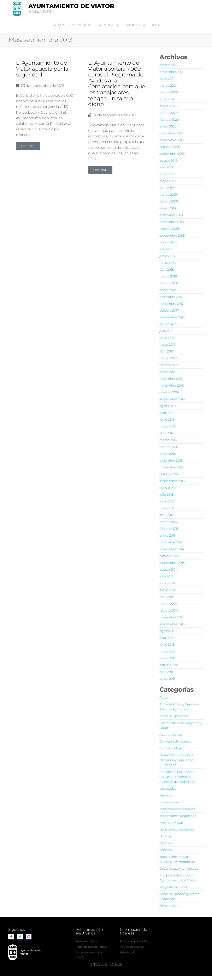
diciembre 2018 (171, 215)
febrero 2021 (168, 92)
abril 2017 (166, 351)
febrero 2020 (169, 119)
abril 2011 (166, 672)
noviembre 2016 (171, 385)
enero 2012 (167, 658)
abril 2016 (166, 433)
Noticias (165, 836)
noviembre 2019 (171, 140)
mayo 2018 (167, 263)
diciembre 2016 (171, 379)
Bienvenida (80, 24)
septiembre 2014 (172, 563)
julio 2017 (166, 331)
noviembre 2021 (171, 72)
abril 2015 (166, 515)
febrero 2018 (168, 283)
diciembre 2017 (171, 297)
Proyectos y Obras (173, 887)
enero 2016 (167, 454)
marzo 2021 (168, 85)
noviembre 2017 (171, 304)
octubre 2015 (169, 474)
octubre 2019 (169, 147)
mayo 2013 (167, 651)
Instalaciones (169, 802)
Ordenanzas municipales (178, 868)
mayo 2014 (167, 590)
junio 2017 (167, 338)
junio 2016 (167, 419)
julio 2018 (166, 249)
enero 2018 (167, 290)
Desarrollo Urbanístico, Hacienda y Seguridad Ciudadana (176, 760)
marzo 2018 (168, 276)
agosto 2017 (168, 324)
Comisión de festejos (175, 741)
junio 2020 (167, 99)
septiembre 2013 (171, 624)
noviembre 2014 (171, 549)
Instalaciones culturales (177, 809)
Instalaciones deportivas (177, 816)
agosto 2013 (168, 631)
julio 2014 (166, 576)
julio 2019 (166, 167)
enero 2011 (167, 679)
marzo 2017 (168, 358)
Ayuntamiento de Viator (71, 6)
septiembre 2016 (172, 399)
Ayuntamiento (170, 735)
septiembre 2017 (172, 317)
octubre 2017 (169, 310)
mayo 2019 (167, 181)
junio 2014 (167, 583)
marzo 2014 (168, 604)
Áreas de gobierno (173, 716)
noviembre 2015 (171, 467)
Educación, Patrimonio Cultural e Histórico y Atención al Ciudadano (177, 777)
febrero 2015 (168, 529)
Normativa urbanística (176, 829)
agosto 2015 (168, 488)
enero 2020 (168, 126)
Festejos (165, 795)
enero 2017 (167, 372)
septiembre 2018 (172, 235)
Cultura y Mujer (171, 748)
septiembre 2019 (172, 154)
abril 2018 (166, 269)
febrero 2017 (168, 365)
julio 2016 (166, 413)
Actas (163, 697)
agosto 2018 (168, 242)
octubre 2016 (169, 392)
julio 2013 (166, 638)
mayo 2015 (167, 508)
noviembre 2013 (171, 617)
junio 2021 (166, 79)
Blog (155, 24)
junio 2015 (166, 501)
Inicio (58, 24)
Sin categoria (169, 906)
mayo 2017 (167, 344)
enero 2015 (167, 535)
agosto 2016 (168, 406)
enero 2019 (167, 208)
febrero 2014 (168, 610)
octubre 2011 (168, 665)
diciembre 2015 (170, 460)
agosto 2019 (168, 160)
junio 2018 (167, 256)
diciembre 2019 (171, 133)
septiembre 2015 (171, 481)
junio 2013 (166, 644)
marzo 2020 (168, 113)
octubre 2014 (169, 556)
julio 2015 (166, 494)
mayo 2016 (167, 426)
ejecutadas (167, 788)
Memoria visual (171, 823)
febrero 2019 (168, 201)
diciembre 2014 (171, 542)
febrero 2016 (168, 447)
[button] (28, 146)
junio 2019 (167, 174)
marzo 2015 (168, 522)
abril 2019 (166, 188)
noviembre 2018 (171, 222)
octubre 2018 (169, 229)
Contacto (136, 24)
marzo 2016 (168, 440)
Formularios (109, 24)
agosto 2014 (168, 569)
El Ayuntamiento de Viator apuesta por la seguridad (42, 69)
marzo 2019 (168, 194)
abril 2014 (166, 597)
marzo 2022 (168, 65)
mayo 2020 (167, 106)
